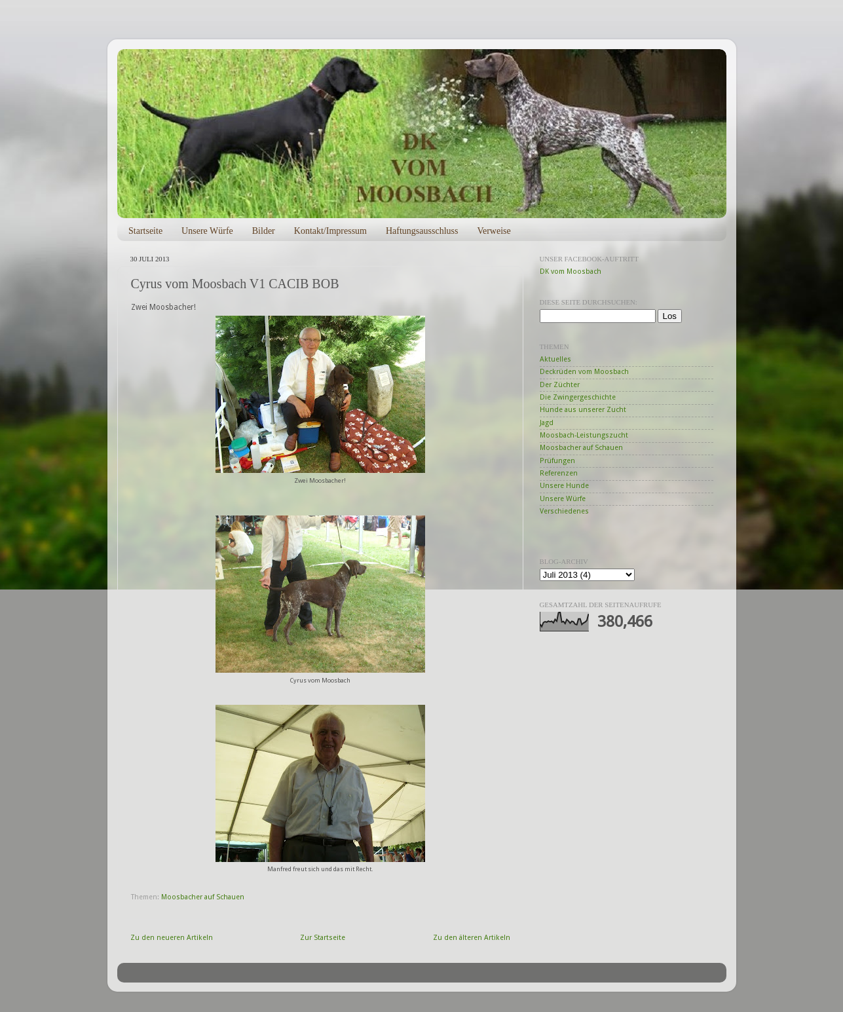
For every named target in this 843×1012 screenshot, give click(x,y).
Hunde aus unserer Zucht (583, 409)
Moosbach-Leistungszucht (584, 435)
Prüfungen (557, 461)
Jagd (546, 423)
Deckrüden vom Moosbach (584, 371)
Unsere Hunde (564, 485)
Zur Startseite (322, 937)
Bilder (263, 231)
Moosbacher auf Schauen (202, 897)
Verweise (493, 231)
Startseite (145, 231)
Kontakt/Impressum (330, 231)
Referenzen (559, 473)
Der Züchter (560, 385)
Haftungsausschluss (422, 231)
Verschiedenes (564, 511)
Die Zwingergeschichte (578, 397)
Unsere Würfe (207, 231)
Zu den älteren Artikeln (471, 937)
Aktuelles (555, 359)
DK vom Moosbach (570, 271)
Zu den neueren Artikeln (171, 937)
